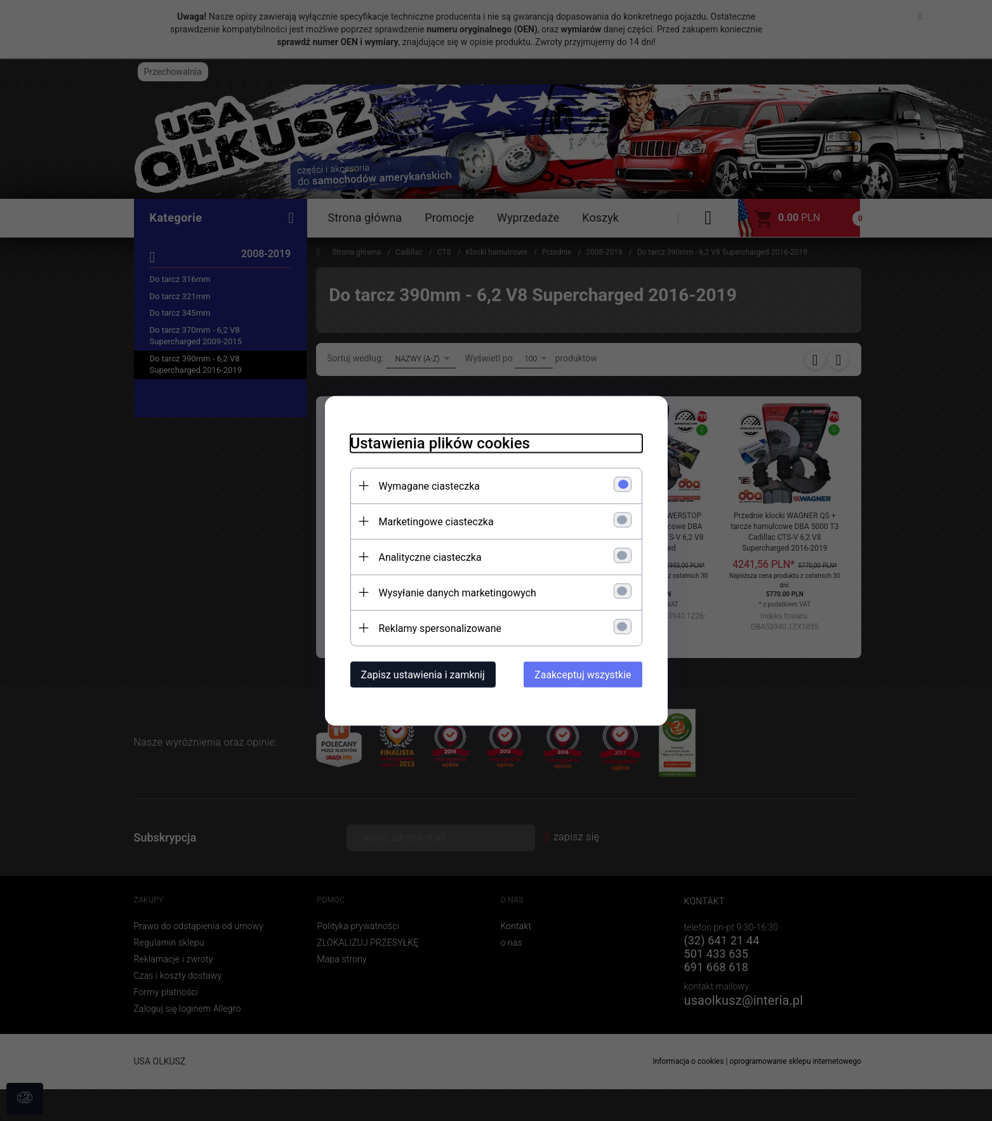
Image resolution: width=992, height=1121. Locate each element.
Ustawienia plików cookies (440, 443)
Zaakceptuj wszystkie (582, 674)
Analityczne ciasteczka (430, 557)
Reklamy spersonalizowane (440, 628)
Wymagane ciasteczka (429, 486)
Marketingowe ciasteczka (436, 521)
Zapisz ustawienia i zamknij (423, 674)
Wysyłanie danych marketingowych (457, 592)
